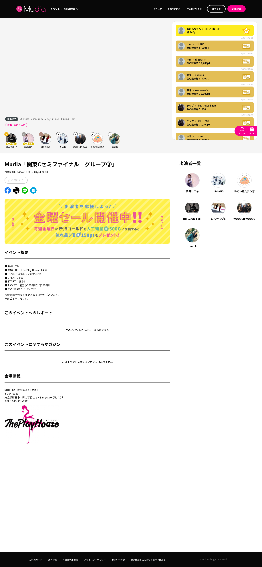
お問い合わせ (118, 559)
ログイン (216, 9)
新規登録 (236, 9)
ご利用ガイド (194, 9)
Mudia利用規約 (70, 559)
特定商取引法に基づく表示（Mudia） (149, 559)
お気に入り (16, 180)
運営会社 (52, 559)
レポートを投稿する (167, 9)
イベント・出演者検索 (64, 9)
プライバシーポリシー (95, 559)
